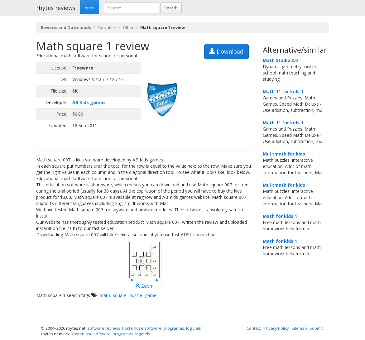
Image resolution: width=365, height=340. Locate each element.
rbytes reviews (55, 8)
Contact (254, 328)
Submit (316, 328)
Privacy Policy (276, 328)
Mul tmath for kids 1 (286, 154)
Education (107, 27)
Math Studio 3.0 (280, 60)
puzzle (135, 295)
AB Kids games (89, 102)
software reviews (103, 328)
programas (173, 328)
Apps (89, 8)
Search (171, 8)
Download (226, 51)
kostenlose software (141, 328)
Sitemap (299, 328)
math (104, 295)
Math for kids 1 (280, 216)
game (150, 295)
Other (128, 27)
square (120, 295)
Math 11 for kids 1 (283, 91)
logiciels (193, 328)
